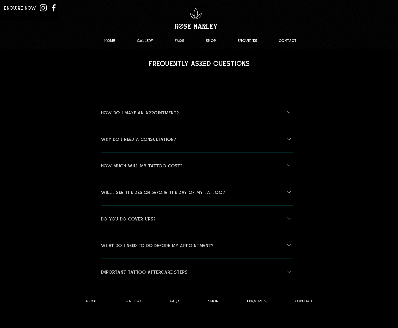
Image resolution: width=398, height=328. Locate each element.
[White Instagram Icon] (43, 7)
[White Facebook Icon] (53, 7)
